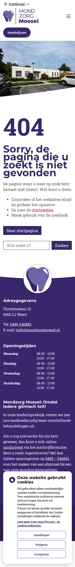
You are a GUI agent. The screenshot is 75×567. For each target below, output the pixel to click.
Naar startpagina (22, 230)
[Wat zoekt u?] (26, 245)
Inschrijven (17, 33)
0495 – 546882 (57, 458)
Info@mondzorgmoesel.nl (38, 330)
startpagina (42, 209)
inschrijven (13, 447)
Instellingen (41, 535)
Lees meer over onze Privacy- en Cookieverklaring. (38, 524)
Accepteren (41, 554)
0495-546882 (20, 324)
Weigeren (41, 545)
